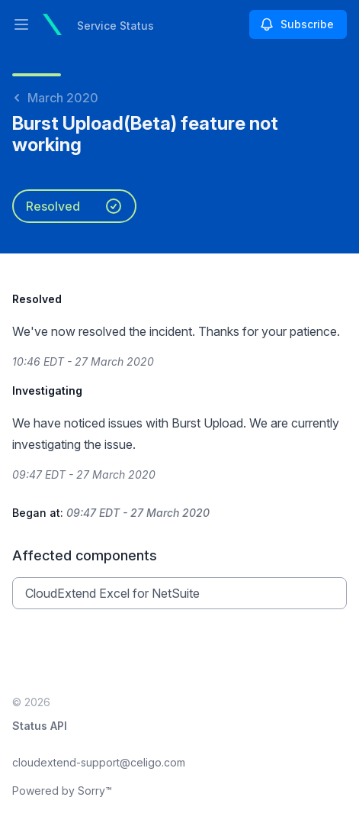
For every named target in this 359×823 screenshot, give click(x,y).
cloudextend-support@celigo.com (98, 762)
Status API (39, 725)
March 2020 (55, 97)
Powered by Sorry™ (62, 790)
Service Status (115, 25)
